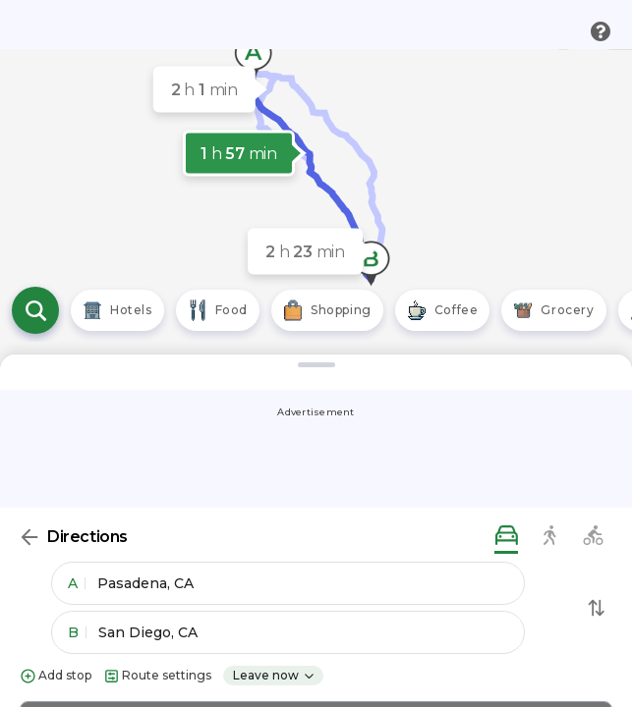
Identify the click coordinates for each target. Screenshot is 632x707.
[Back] (29, 537)
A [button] (77, 583)
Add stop (55, 676)
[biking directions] (592, 536)
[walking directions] (549, 536)
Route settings (157, 676)
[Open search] (35, 310)
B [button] (77, 632)
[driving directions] (506, 536)
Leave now (274, 675)
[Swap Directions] (596, 608)
